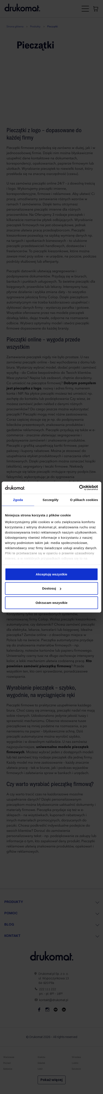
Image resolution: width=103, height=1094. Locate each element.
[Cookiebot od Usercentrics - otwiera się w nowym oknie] (79, 488)
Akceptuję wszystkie (51, 574)
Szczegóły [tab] (50, 499)
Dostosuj (51, 588)
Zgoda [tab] (18, 499)
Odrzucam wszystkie (51, 602)
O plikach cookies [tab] (84, 499)
